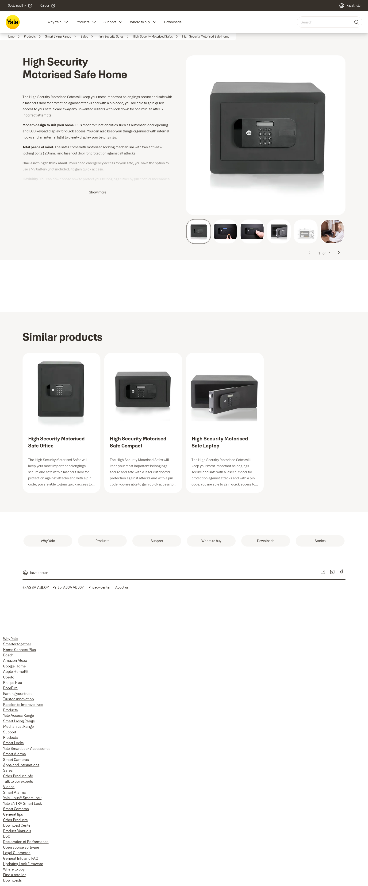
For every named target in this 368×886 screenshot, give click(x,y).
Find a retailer (14, 874)
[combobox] (329, 22)
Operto (8, 677)
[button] (66, 22)
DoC (6, 836)
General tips (13, 814)
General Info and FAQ (20, 858)
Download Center (17, 825)
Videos (9, 786)
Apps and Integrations (21, 765)
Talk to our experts (18, 781)
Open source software (21, 847)
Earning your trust (17, 693)
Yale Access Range (18, 715)
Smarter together (17, 644)
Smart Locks (13, 742)
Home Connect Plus (19, 649)
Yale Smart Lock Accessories (26, 748)
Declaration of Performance (26, 841)
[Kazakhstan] (350, 5)
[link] (20, 5)
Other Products (15, 819)
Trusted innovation (18, 699)
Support (110, 22)
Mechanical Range (18, 726)
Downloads (172, 22)
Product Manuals (17, 830)
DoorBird (10, 688)
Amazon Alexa (15, 660)
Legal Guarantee (17, 852)
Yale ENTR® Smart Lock (22, 803)
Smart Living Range (19, 721)
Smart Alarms (14, 753)
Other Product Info (18, 776)
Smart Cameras (16, 759)
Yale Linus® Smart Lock (22, 797)
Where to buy (140, 22)
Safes (8, 770)
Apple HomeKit (15, 671)
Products (82, 22)
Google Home (14, 666)
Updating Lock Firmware (23, 863)
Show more (97, 192)
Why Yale (54, 22)
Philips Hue (12, 682)
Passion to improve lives (23, 704)
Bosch (8, 655)
